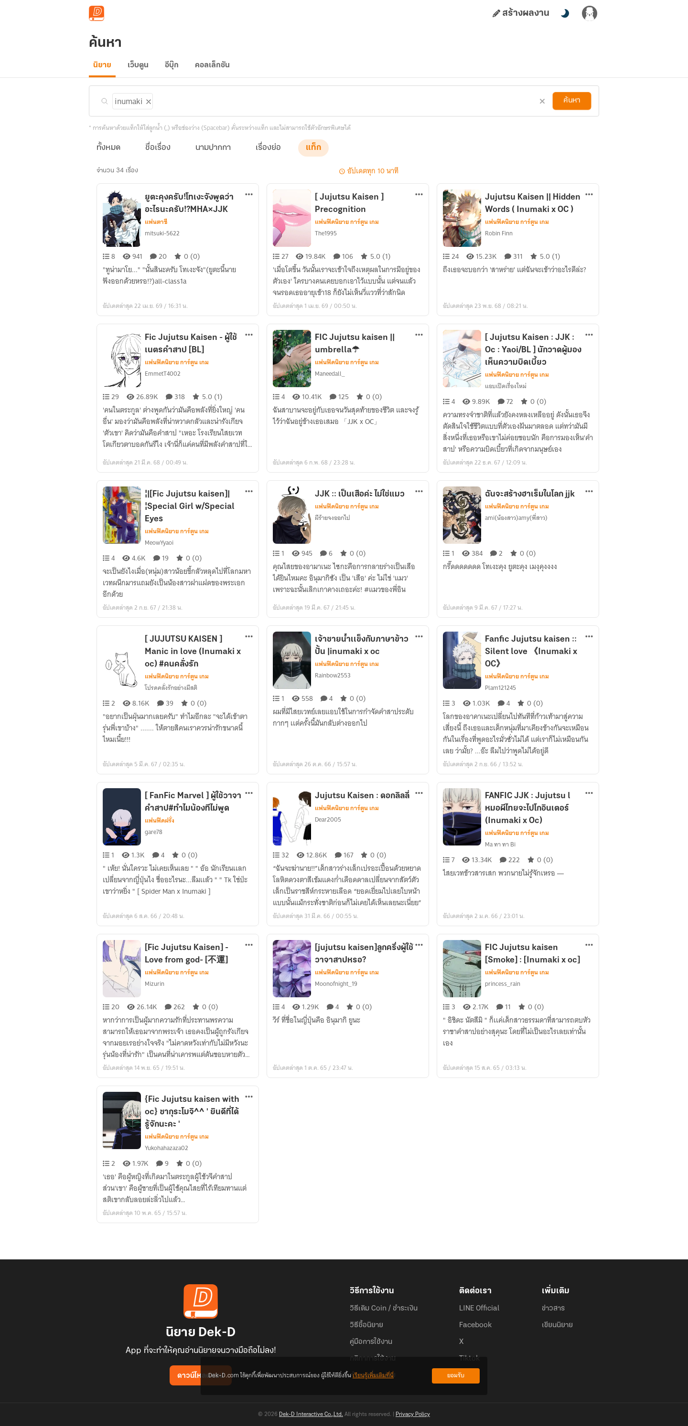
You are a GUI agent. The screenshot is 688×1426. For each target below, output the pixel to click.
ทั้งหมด (108, 153)
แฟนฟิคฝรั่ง (159, 837)
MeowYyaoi (159, 560)
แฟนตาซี (156, 227)
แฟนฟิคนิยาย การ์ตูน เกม (346, 227)
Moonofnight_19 (335, 1001)
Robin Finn (499, 239)
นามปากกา (213, 153)
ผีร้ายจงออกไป (333, 535)
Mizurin (154, 1001)
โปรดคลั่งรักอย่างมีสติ (171, 705)
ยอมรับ (455, 1375)
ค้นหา (572, 106)
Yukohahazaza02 (167, 1165)
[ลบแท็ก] (146, 105)
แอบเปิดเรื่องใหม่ (506, 403)
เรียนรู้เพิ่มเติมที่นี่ (373, 1375)
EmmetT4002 (162, 391)
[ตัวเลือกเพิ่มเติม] (249, 201)
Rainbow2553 (332, 692)
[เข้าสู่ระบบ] (589, 13)
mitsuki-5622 (161, 239)
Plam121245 (501, 705)
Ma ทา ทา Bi (501, 861)
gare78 (153, 849)
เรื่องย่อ (268, 153)
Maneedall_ (329, 391)
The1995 (326, 239)
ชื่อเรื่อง (158, 153)
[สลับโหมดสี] (564, 13)
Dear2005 (327, 837)
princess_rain (502, 1001)
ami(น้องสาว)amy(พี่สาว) (516, 535)
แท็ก (313, 153)
